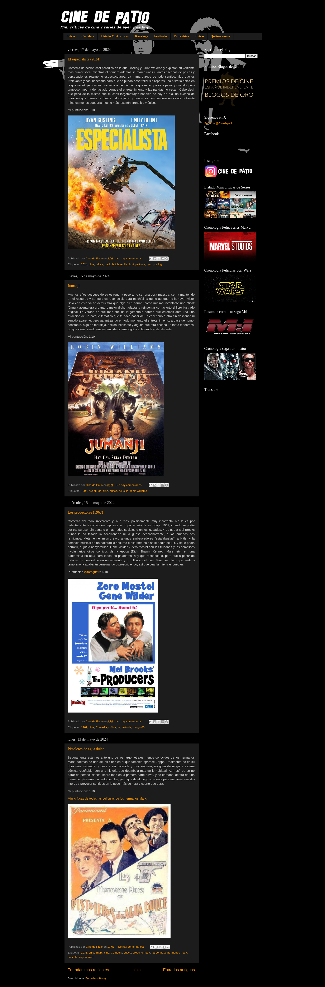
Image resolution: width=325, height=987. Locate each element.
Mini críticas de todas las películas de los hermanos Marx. (107, 798)
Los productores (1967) (85, 512)
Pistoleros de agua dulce (86, 749)
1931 (84, 952)
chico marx (95, 952)
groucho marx (141, 952)
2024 (84, 264)
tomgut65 (138, 727)
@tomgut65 (92, 572)
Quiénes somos (220, 36)
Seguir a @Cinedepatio (219, 123)
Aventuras (95, 490)
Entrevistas (181, 36)
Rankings (141, 36)
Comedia (101, 727)
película (140, 264)
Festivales (160, 36)
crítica (99, 264)
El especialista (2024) (84, 59)
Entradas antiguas (179, 970)
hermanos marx (177, 952)
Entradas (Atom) (95, 978)
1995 (84, 490)
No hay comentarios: (129, 258)
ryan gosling (154, 264)
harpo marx (159, 952)
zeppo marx (86, 957)
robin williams (138, 490)
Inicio (71, 36)
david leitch (112, 264)
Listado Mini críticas (115, 36)
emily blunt (127, 264)
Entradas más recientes (88, 970)
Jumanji (74, 286)
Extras (199, 36)
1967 (84, 727)
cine (91, 264)
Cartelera (87, 36)
